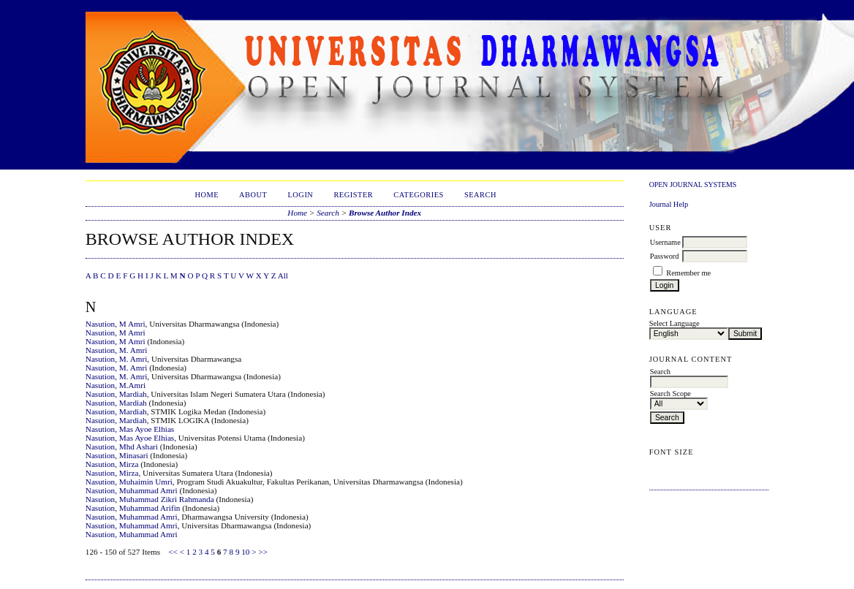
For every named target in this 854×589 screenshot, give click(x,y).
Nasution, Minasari (117, 455)
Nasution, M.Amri (116, 385)
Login (300, 195)
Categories (418, 195)
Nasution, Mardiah (116, 394)
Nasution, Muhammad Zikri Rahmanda (150, 499)
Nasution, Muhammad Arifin (133, 507)
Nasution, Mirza (112, 464)
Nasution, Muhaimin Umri (129, 481)
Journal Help (668, 204)
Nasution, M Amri (116, 323)
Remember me (688, 273)
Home (206, 195)
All (283, 275)
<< (173, 551)
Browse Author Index (385, 212)
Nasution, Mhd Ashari (122, 446)
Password (664, 256)
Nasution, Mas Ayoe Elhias (130, 429)
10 (245, 551)
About (253, 195)
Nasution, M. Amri (117, 350)
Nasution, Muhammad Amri (132, 490)
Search (480, 195)
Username (665, 242)
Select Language (674, 323)
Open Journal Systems (693, 184)
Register (353, 195)
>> (263, 551)
